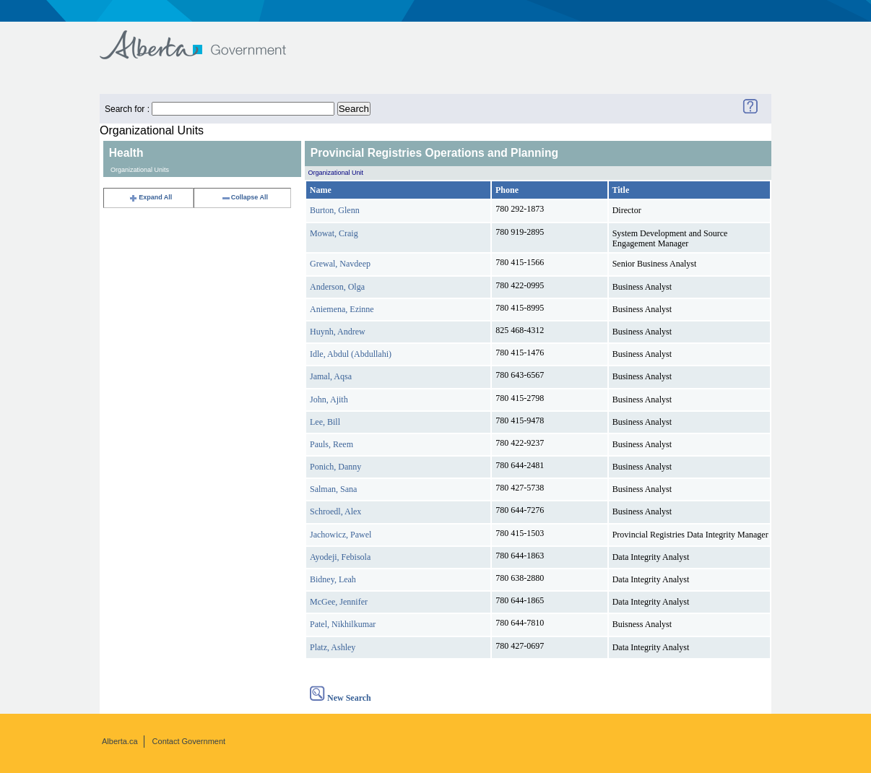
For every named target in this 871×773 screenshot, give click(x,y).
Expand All (150, 197)
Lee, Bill (325, 422)
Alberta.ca (120, 741)
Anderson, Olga (337, 287)
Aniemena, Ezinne (342, 309)
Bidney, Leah (333, 579)
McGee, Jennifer (339, 602)
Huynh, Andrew (337, 332)
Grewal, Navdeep (340, 264)
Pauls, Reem (331, 444)
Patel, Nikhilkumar (343, 624)
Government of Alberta (204, 38)
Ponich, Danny (335, 467)
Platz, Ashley (332, 647)
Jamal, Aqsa (331, 376)
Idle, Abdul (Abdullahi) (350, 354)
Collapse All (244, 197)
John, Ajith (329, 399)
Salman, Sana (333, 489)
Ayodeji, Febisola (340, 557)
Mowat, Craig (334, 233)
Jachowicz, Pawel (340, 535)
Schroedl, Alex (335, 511)
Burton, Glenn (335, 210)
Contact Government (189, 741)
